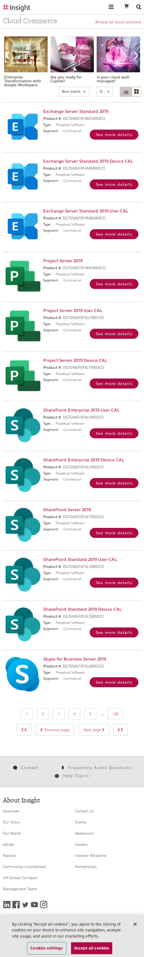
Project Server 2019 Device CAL (75, 360)
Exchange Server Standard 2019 (75, 111)
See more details (114, 134)
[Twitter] (25, 904)
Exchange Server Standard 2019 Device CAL (88, 161)
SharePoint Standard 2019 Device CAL (82, 609)
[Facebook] (16, 904)
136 (115, 714)
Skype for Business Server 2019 (74, 659)
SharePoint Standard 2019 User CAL (80, 559)
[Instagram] (44, 904)
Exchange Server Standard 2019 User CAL (85, 211)
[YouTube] (34, 904)
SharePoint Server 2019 (67, 510)
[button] (74, 92)
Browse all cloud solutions (118, 22)
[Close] (135, 927)
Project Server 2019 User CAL (72, 310)
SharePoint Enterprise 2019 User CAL (81, 410)
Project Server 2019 (62, 261)
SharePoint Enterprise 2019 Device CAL (83, 460)
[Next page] (120, 730)
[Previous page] (23, 730)
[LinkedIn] (7, 904)
